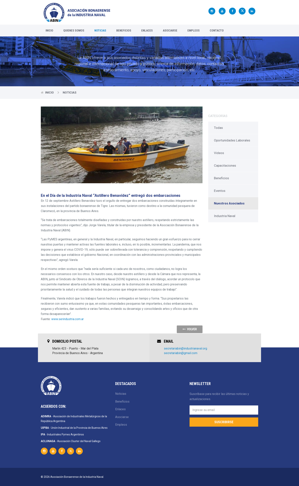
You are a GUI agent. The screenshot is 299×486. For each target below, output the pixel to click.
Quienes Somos (73, 30)
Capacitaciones (225, 165)
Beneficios (123, 30)
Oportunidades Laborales (232, 140)
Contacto (217, 30)
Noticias (100, 30)
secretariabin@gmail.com (180, 353)
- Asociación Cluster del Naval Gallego (70, 441)
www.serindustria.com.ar (67, 319)
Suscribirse (223, 422)
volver (189, 329)
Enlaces (147, 30)
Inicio (49, 30)
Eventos (219, 191)
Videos (219, 153)
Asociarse (170, 30)
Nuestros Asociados (229, 203)
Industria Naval (224, 216)
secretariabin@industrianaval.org (185, 348)
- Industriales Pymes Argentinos (62, 434)
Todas (218, 128)
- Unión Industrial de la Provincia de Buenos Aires (74, 427)
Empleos (193, 30)
